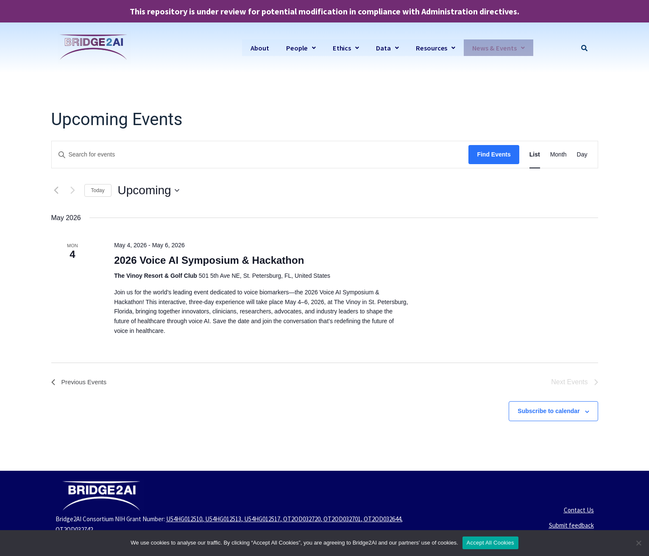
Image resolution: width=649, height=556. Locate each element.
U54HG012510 (184, 519)
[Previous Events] (56, 190)
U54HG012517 (262, 519)
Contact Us (579, 510)
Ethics (343, 47)
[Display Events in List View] (534, 154)
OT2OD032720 (301, 519)
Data (384, 47)
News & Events (498, 47)
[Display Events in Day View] (582, 154)
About (255, 47)
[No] (638, 543)
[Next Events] (73, 190)
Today (98, 190)
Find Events (493, 154)
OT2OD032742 (74, 529)
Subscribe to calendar (548, 411)
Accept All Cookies (490, 542)
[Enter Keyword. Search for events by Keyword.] (260, 154)
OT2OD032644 (382, 519)
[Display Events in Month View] (558, 154)
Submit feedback (571, 525)
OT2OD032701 (342, 519)
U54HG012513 (223, 519)
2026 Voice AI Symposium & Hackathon (209, 260)
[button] (297, 48)
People (297, 47)
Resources (433, 47)
